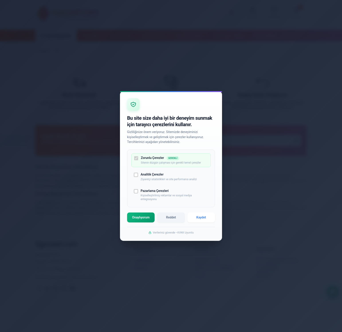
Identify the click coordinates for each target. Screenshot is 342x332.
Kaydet (201, 220)
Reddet (171, 220)
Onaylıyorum (141, 220)
